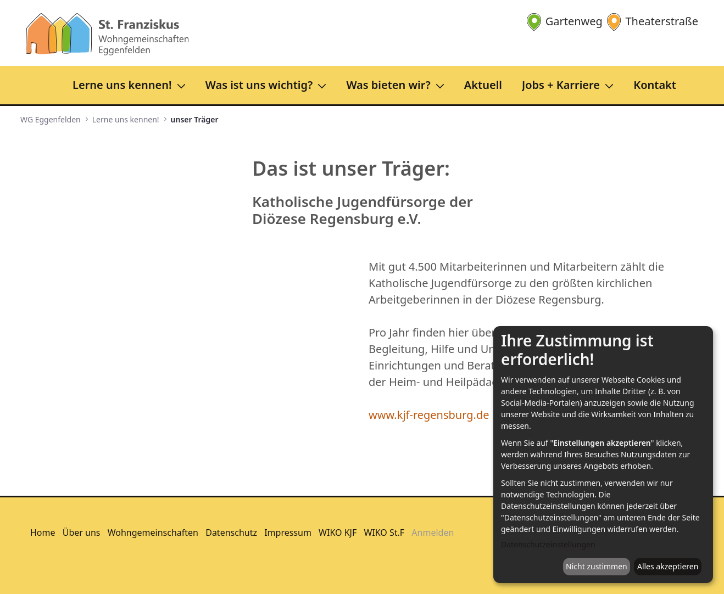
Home (42, 532)
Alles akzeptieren (667, 566)
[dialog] (603, 454)
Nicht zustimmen (596, 566)
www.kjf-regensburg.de (429, 414)
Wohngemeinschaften (153, 532)
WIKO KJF (338, 532)
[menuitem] (132, 85)
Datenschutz (231, 532)
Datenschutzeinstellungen (548, 544)
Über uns (82, 532)
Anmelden (432, 532)
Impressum (287, 532)
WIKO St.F (384, 532)
